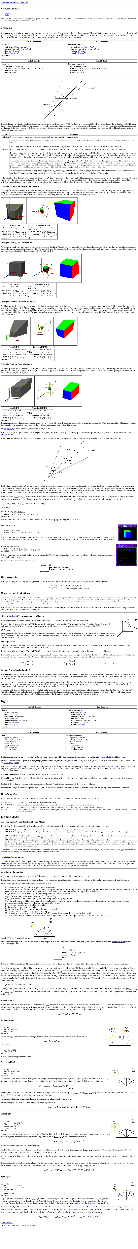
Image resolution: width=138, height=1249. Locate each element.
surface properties (13, 957)
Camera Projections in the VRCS (15, 683)
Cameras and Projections (15, 606)
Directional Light (8, 1078)
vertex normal (13, 851)
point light (49, 1225)
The (9, 590)
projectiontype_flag (20, 47)
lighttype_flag (13, 726)
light (7, 15)
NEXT (24, 2)
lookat (15, 629)
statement (6, 877)
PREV (18, 2)
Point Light (6, 1131)
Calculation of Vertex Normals (12, 871)
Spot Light (5, 1196)
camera (7, 13)
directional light (64, 1225)
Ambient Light (7, 1033)
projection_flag (9, 438)
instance (4, 444)
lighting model (11, 776)
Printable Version (8, 2)
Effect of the (6, 629)
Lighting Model (10, 830)
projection (50, 137)
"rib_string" (15, 51)
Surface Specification (87, 843)
